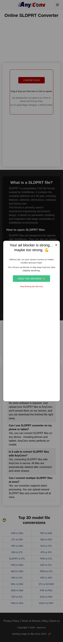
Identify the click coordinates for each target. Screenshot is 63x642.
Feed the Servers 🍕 (31, 278)
